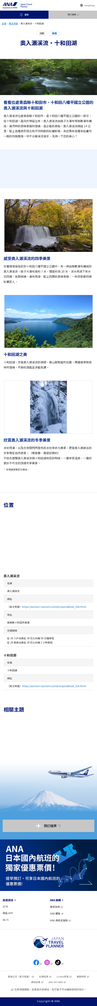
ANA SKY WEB (57, 982)
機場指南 (56, 906)
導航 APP (8, 913)
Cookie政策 (64, 976)
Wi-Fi (6, 920)
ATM (5, 906)
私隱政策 (45, 976)
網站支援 (37, 982)
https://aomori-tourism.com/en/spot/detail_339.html (54, 606)
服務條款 (83, 976)
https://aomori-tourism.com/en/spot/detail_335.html (54, 686)
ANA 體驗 (57, 913)
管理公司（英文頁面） (21, 976)
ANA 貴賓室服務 (60, 920)
